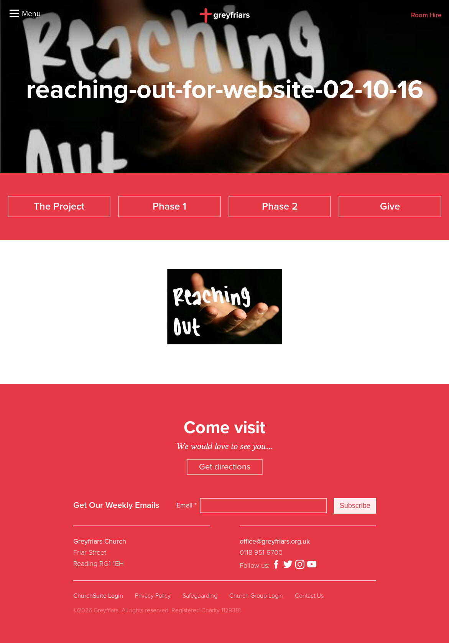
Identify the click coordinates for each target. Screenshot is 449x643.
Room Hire (426, 16)
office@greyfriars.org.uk (275, 541)
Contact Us (309, 596)
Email (186, 505)
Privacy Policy (153, 596)
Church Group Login (256, 596)
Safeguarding (200, 596)
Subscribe (355, 505)
